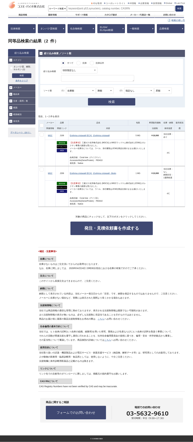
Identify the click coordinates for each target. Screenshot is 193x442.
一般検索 (134, 28)
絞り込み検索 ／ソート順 (55, 53)
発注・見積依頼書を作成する (111, 228)
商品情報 (22, 15)
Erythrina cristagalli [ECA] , (90, 135)
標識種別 (15, 114)
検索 (22, 75)
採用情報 (157, 3)
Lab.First (180, 3)
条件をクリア (21, 80)
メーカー (15, 87)
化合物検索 (76, 28)
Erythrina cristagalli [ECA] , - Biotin (93, 173)
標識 (13, 107)
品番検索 (164, 28)
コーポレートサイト (116, 3)
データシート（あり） (20, 132)
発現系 (14, 121)
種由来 (14, 94)
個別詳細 (62, 143)
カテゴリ (15, 60)
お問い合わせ (169, 15)
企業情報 (144, 3)
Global (169, 3)
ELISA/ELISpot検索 (106, 28)
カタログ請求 (110, 15)
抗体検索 (15, 28)
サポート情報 (81, 15)
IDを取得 (97, 3)
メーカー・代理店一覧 (140, 15)
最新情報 (52, 15)
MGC (50, 135)
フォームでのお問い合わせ (76, 412)
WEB (62, 150)
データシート (62, 147)
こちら (101, 319)
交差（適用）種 (18, 101)
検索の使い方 (178, 20)
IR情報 (133, 3)
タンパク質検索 (48, 28)
